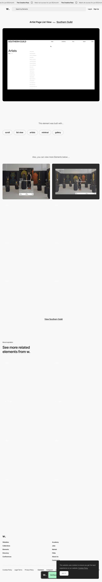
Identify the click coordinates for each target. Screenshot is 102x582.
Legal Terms (18, 570)
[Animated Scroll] (76, 416)
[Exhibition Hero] (26, 257)
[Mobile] (26, 181)
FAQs (54, 553)
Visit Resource (54, 575)
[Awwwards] (7, 9)
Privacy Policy (29, 570)
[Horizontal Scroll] (26, 377)
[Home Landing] (76, 219)
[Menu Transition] (26, 295)
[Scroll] (26, 455)
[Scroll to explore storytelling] (26, 494)
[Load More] (76, 295)
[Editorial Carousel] (76, 257)
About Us (55, 557)
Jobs (53, 546)
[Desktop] (76, 181)
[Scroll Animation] (76, 455)
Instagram (49, 570)
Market (54, 549)
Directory (6, 553)
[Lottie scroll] (76, 377)
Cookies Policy (7, 570)
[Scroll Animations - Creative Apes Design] (26, 416)
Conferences (7, 557)
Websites (6, 542)
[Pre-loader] (26, 219)
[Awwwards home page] (44, 575)
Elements (6, 549)
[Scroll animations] (76, 494)
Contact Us (56, 560)
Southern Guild (64, 22)
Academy (55, 542)
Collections (6, 546)
